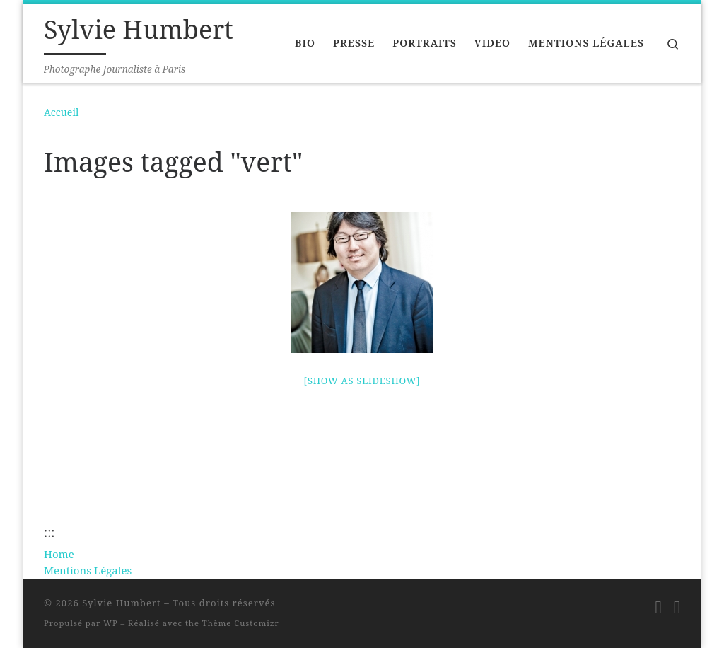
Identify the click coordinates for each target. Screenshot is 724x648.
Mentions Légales (88, 570)
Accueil (61, 112)
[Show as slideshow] (362, 380)
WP (110, 623)
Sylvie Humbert (121, 602)
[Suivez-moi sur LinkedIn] (658, 607)
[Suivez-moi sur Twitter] (677, 607)
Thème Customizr (240, 623)
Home (59, 554)
